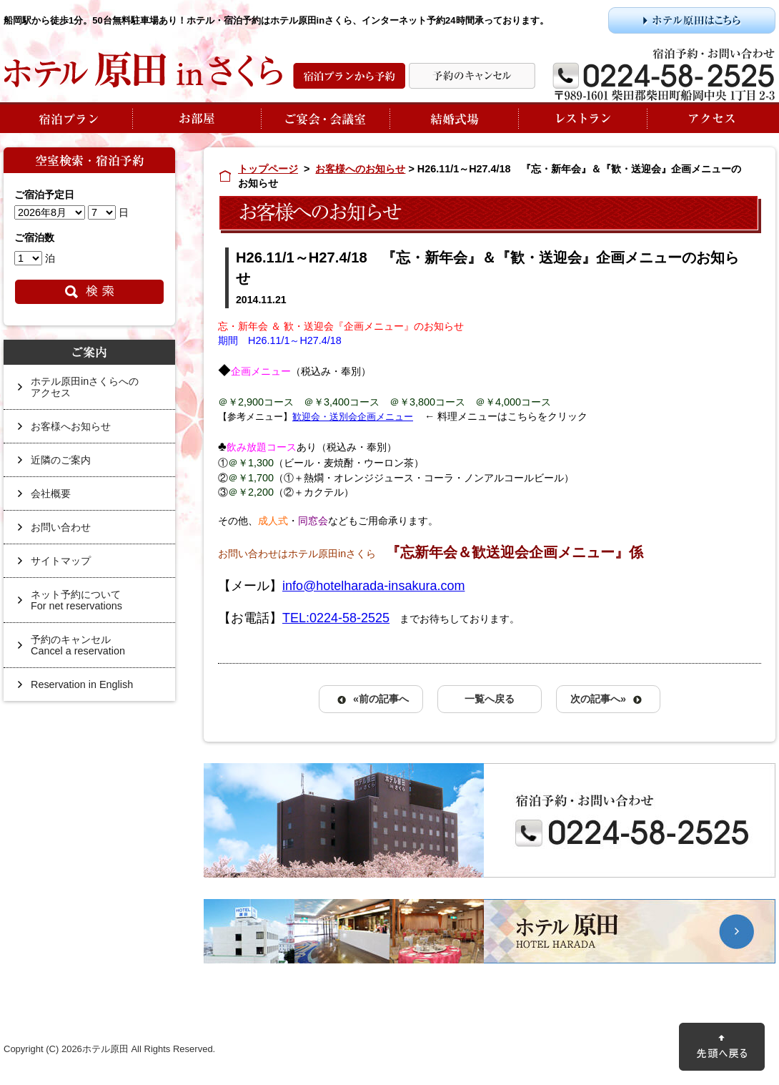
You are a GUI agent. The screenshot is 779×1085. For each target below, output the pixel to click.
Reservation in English (82, 684)
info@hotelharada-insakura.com (373, 586)
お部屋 (196, 117)
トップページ (268, 169)
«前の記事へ (381, 698)
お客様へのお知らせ (360, 169)
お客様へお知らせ (71, 426)
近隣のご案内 (61, 460)
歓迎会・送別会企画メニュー (352, 416)
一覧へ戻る (490, 698)
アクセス (711, 117)
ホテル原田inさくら (143, 69)
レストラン (582, 117)
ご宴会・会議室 (325, 117)
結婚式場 (454, 117)
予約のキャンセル (96, 650)
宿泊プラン (68, 117)
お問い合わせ (61, 527)
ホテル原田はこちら (691, 20)
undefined (49, 212)
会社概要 (51, 493)
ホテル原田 (489, 931)
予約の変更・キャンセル (472, 76)
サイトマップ (61, 560)
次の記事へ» (598, 698)
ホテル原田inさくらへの (96, 392)
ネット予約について (96, 605)
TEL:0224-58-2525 (336, 618)
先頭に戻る (722, 1047)
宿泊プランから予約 (349, 76)
